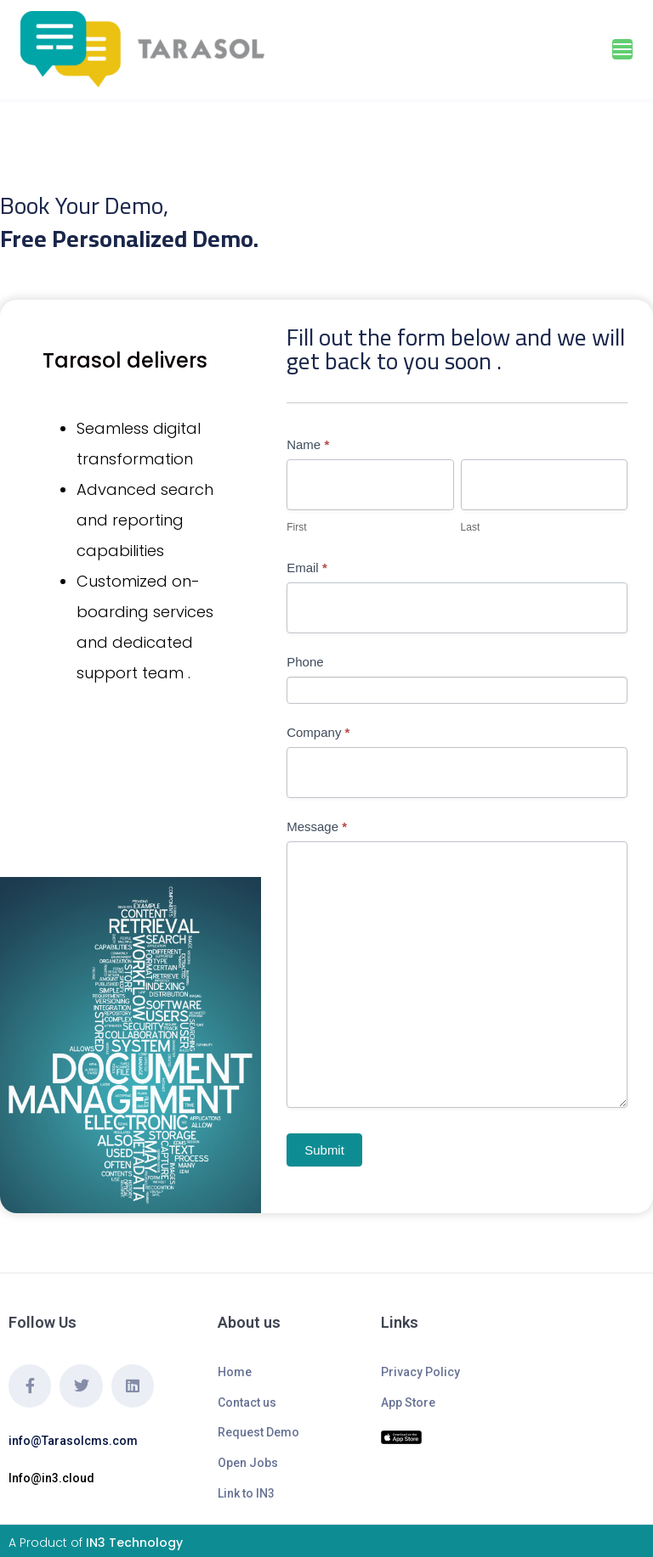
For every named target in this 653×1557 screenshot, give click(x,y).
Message (317, 826)
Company (318, 732)
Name (308, 444)
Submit (324, 1150)
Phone (305, 662)
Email (307, 567)
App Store (408, 1402)
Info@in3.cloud (51, 1478)
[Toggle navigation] (622, 49)
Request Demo (258, 1432)
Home (235, 1372)
